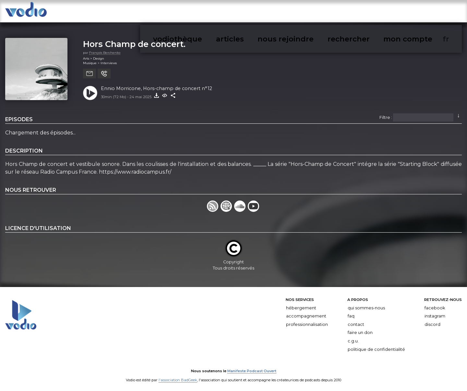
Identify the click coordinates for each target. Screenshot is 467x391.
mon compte (434, 12)
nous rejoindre (361, 12)
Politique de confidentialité (376, 345)
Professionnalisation (307, 320)
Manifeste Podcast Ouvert (251, 367)
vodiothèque (297, 12)
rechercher (399, 12)
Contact (356, 320)
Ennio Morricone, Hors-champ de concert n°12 (156, 85)
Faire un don (360, 329)
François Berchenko (104, 49)
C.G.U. (353, 337)
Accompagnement (306, 312)
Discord (432, 320)
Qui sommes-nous (366, 304)
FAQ (351, 312)
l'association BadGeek (178, 376)
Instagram (435, 312)
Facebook (435, 304)
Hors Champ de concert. (134, 41)
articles (328, 12)
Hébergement (301, 304)
